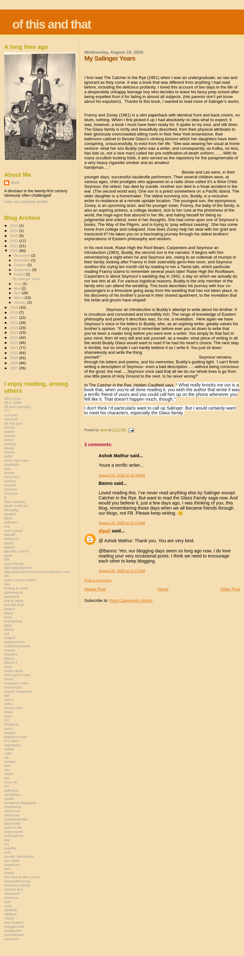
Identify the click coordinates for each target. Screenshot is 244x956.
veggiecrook (14, 926)
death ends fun (16, 506)
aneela (9, 435)
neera (9, 699)
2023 (14, 236)
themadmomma (17, 881)
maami (9, 638)
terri (7, 869)
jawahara (11, 596)
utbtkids (10, 910)
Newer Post (94, 589)
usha (8, 906)
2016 (14, 322)
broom (9, 473)
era (7, 526)
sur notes (11, 860)
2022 (14, 241)
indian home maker (20, 580)
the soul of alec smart (21, 877)
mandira (10, 654)
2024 (14, 230)
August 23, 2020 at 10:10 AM (121, 475)
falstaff (9, 534)
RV (6, 786)
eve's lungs (13, 530)
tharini (9, 873)
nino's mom (13, 708)
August (20, 274)
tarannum (12, 864)
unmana (10, 897)
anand (9, 431)
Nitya (8, 712)
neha (8, 704)
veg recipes (13, 922)
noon (8, 716)
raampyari (12, 745)
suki (7, 852)
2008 (14, 363)
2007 (14, 368)
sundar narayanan (19, 856)
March (19, 298)
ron (7, 778)
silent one (12, 811)
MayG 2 (10, 662)
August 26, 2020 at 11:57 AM (121, 571)
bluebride (11, 464)
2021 (14, 246)
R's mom (11, 741)
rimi (7, 765)
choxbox (11, 493)
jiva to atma (13, 600)
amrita (9, 427)
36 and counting (17, 407)
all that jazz (13, 423)
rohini (8, 774)
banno (9, 452)
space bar (12, 823)
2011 (14, 348)
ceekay (10, 481)
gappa (9, 547)
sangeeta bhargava (20, 803)
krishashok (13, 621)
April (18, 293)
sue (7, 840)
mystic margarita (17, 691)
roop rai (10, 782)
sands (9, 798)
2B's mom (12, 398)
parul (8, 728)
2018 (14, 312)
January (21, 302)
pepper (10, 732)
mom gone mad (17, 675)
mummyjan (13, 687)
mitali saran (13, 671)
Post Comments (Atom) (131, 600)
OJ (6, 720)
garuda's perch (16, 551)
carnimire (11, 477)
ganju (8, 543)
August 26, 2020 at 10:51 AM (121, 523)
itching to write (16, 588)
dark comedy (14, 501)
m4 (6, 633)
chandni (10, 489)
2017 (14, 317)
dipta (8, 518)
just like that (14, 605)
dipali (104, 530)
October (21, 265)
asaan (9, 448)
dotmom (10, 522)
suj (6, 844)
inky (7, 584)
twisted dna (13, 889)
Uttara (9, 918)
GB (7, 559)
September (23, 270)
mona (8, 679)
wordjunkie (13, 930)
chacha (10, 485)
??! (6, 411)
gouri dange (14, 563)
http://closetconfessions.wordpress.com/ (37, 572)
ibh (6, 576)
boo (7, 468)
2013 (14, 337)
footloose (11, 539)
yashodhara (14, 935)
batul (8, 456)
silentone (11, 815)
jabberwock (13, 592)
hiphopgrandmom (18, 567)
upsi (7, 902)
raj (6, 757)
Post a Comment (97, 580)
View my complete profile (26, 202)
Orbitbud (11, 724)
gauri (8, 555)
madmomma (14, 642)
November (22, 260)
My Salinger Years (26, 279)
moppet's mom (16, 683)
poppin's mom (15, 737)
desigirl (10, 514)
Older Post (230, 589)
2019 (14, 307)
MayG (9, 658)
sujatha (10, 848)
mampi (9, 650)
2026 (14, 225)
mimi (8, 666)
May (18, 288)
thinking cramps (17, 885)
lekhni (9, 629)
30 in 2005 (13, 402)
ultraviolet (12, 893)
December (22, 255)
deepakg (11, 510)
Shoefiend (12, 807)
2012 (14, 342)
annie (8, 440)
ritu (6, 770)
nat (6, 695)
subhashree (14, 836)
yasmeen (11, 939)
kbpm (8, 613)
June (18, 284)
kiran (8, 617)
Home (163, 589)
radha (9, 749)
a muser (10, 415)
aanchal (10, 419)
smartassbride (16, 819)
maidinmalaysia (17, 646)
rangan (10, 761)
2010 (14, 353)
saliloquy (11, 790)
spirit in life (13, 827)
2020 (14, 250)
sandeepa (12, 794)
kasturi (9, 609)
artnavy (10, 444)
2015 (14, 328)
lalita (8, 625)
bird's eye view (16, 460)
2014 (14, 332)
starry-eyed (13, 831)
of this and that (51, 24)
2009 (14, 358)
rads (7, 753)
